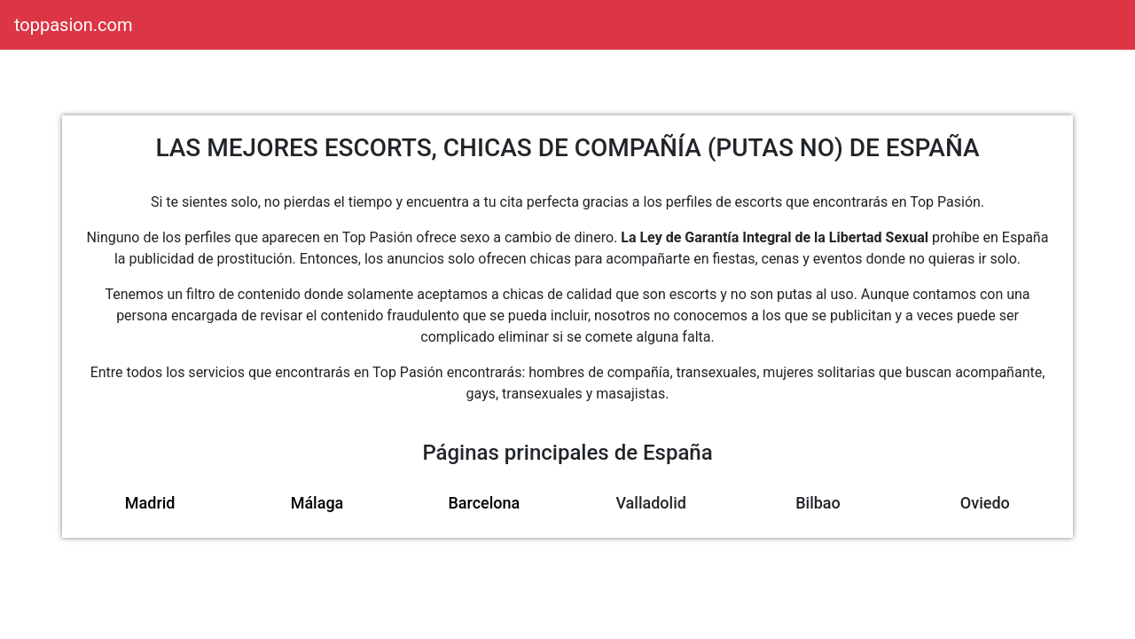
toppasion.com (73, 25)
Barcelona (484, 502)
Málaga (317, 502)
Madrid (150, 502)
